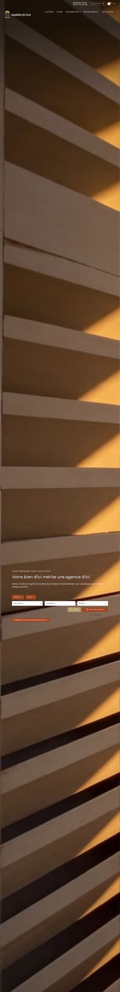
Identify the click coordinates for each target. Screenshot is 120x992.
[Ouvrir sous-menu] (80, 12)
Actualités (107, 12)
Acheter (49, 12)
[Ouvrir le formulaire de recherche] (74, 609)
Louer (60, 12)
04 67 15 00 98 (80, 5)
